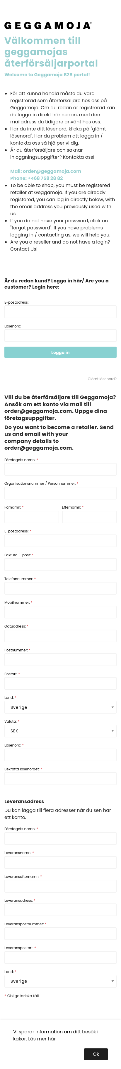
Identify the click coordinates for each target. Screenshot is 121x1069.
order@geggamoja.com (38, 411)
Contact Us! (24, 249)
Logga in (60, 352)
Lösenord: (60, 333)
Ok (96, 1054)
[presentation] (48, 1010)
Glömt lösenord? (102, 378)
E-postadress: (60, 309)
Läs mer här (42, 1038)
